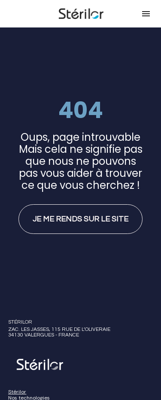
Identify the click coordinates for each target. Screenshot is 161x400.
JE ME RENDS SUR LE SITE (80, 214)
